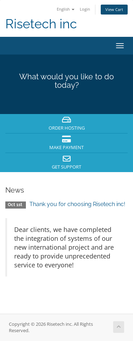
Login (85, 9)
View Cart (114, 9)
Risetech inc (41, 24)
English (65, 9)
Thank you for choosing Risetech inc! (77, 204)
